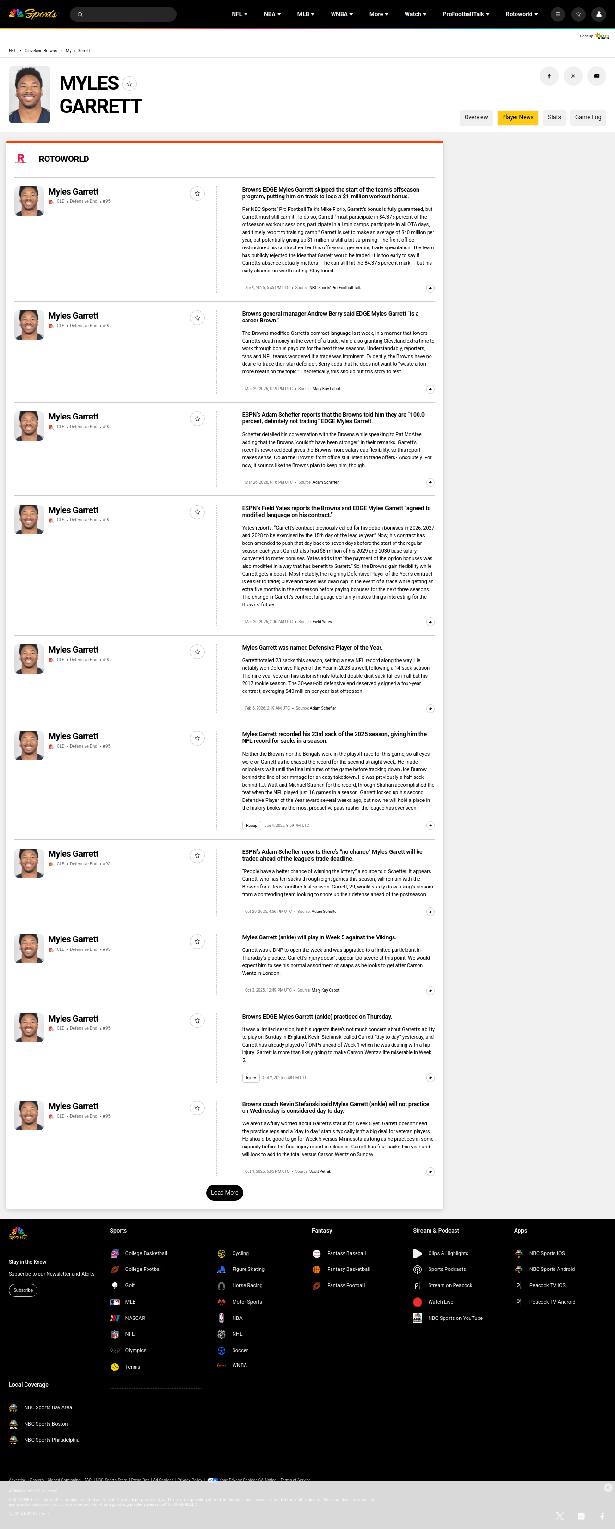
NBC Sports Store (111, 1480)
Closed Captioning (64, 1480)
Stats (554, 117)
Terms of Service (296, 1480)
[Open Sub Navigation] (247, 14)
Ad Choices (163, 1480)
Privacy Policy (189, 1480)
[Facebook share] (549, 76)
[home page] (34, 15)
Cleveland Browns (41, 51)
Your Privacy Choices (239, 1480)
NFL (12, 51)
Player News (518, 117)
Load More (224, 1192)
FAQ (88, 1480)
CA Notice (267, 1480)
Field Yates (322, 621)
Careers (37, 1480)
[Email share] (596, 76)
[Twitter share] (573, 76)
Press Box (140, 1480)
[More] (558, 14)
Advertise (17, 1480)
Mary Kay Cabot (327, 388)
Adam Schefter (326, 482)
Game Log (588, 117)
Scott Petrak (320, 1171)
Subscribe (23, 1290)
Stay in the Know (27, 1262)
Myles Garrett (78, 51)
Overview (476, 117)
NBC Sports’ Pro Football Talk (335, 287)
